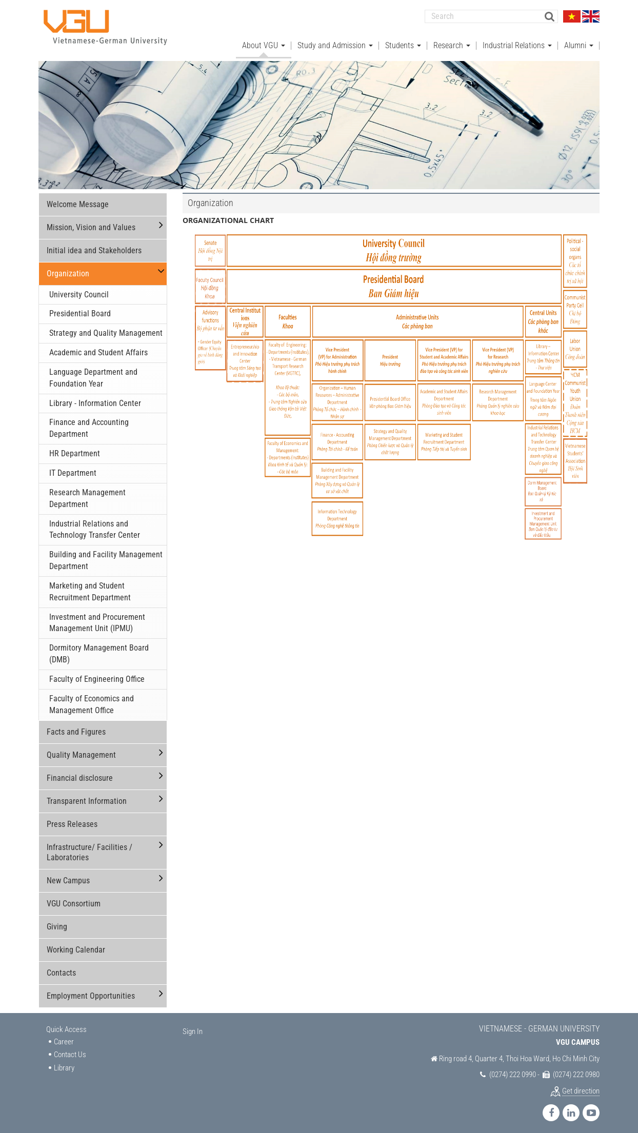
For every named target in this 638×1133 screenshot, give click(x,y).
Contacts (61, 969)
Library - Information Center (95, 399)
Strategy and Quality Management (106, 329)
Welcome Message (78, 200)
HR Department (74, 450)
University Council (79, 290)
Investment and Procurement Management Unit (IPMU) (97, 619)
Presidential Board (80, 310)
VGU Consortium (74, 899)
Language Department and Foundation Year (93, 374)
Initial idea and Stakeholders (94, 246)
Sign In (193, 1027)
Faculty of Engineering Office (97, 675)
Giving (57, 922)
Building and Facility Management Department (106, 557)
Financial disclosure (80, 774)
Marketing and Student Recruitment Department (90, 587)
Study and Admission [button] (335, 41)
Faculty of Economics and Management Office (91, 700)
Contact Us (70, 1051)
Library (64, 1063)
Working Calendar (76, 945)
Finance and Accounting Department (89, 424)
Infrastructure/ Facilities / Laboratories (89, 848)
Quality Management (81, 751)
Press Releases (72, 820)
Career (64, 1038)
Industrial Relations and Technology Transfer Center (94, 525)
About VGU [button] (263, 41)
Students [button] (403, 41)
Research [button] (451, 41)
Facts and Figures (76, 728)
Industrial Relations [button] (517, 41)
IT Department (72, 469)
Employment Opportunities (91, 992)
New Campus (68, 876)
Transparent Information (87, 797)
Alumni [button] (578, 41)
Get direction (581, 1086)
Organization (68, 269)
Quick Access (66, 1025)
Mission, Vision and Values (91, 223)
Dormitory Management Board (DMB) (99, 650)
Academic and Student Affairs (98, 349)
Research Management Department (87, 494)
